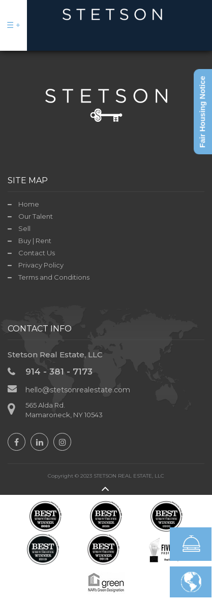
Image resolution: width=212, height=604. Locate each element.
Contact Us (36, 253)
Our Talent (35, 216)
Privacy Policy (41, 265)
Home (28, 204)
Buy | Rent (34, 241)
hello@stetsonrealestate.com (77, 389)
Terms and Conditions (53, 277)
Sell (24, 228)
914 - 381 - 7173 (59, 371)
